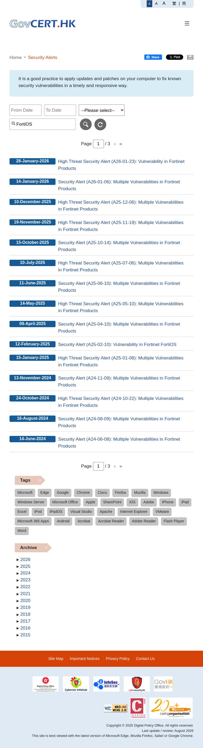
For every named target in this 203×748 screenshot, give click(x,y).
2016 (25, 628)
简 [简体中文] (184, 3)
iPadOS (56, 511)
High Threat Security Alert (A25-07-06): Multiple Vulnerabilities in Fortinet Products (120, 266)
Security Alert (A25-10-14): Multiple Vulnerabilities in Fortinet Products (119, 246)
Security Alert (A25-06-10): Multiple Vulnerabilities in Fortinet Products (119, 287)
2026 (25, 559)
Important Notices (85, 658)
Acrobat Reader (111, 521)
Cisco (102, 492)
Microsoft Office (65, 502)
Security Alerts (42, 57)
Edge (44, 492)
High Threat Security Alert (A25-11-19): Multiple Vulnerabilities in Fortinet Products (120, 226)
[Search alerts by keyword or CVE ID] (43, 124)
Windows (161, 492)
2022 (25, 586)
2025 (25, 566)
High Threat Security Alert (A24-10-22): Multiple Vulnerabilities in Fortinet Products (120, 402)
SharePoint (112, 502)
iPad (185, 502)
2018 (25, 614)
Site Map (55, 658)
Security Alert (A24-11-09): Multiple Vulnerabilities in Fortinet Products (119, 381)
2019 (25, 607)
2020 (25, 600)
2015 (25, 634)
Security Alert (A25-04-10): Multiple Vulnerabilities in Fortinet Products (119, 327)
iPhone (168, 502)
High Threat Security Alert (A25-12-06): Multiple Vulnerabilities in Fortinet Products (120, 205)
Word (21, 530)
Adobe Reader (144, 521)
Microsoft (25, 492)
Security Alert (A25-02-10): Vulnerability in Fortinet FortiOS (117, 344)
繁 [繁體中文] (174, 3)
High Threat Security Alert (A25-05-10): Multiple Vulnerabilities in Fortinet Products (120, 307)
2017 (25, 621)
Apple (90, 502)
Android (63, 521)
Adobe (148, 502)
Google (63, 492)
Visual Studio (81, 511)
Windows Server (30, 502)
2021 (25, 593)
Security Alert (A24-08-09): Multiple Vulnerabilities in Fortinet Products (119, 422)
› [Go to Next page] (115, 143)
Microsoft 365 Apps (33, 521)
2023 (25, 579)
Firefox (120, 492)
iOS (132, 502)
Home (16, 57)
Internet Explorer (134, 511)
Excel (21, 511)
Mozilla (140, 492)
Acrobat (83, 521)
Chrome (83, 492)
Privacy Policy (118, 658)
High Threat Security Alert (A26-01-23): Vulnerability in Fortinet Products (121, 165)
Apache (106, 511)
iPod (38, 511)
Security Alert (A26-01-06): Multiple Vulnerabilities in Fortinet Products (119, 185)
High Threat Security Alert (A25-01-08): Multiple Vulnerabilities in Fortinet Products (120, 361)
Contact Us (145, 658)
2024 (25, 573)
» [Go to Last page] (120, 143)
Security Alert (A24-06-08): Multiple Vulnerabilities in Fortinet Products (119, 442)
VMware (162, 511)
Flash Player (174, 521)
